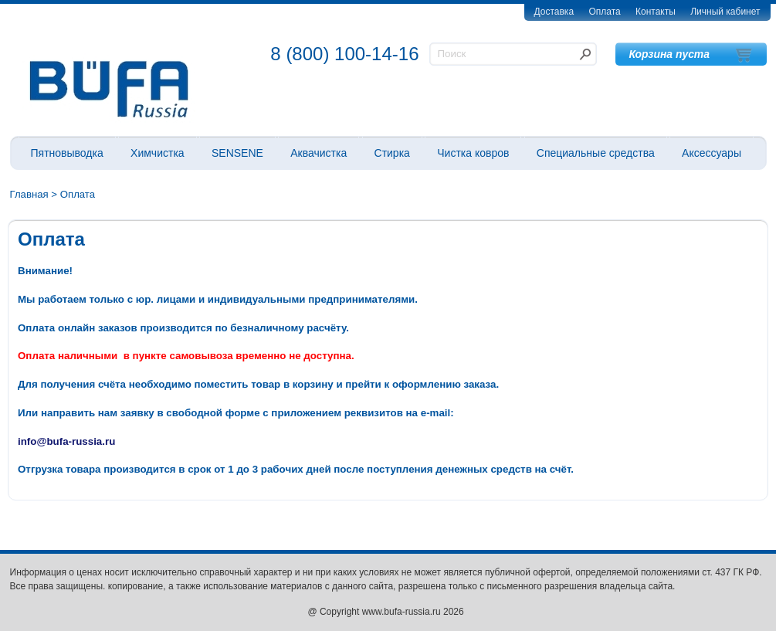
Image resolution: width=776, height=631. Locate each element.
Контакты (655, 11)
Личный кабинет (725, 11)
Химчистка (157, 153)
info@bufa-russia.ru (66, 441)
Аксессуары (711, 153)
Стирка (392, 153)
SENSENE (237, 153)
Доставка (554, 11)
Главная (29, 194)
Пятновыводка (67, 153)
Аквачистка (318, 153)
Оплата (604, 11)
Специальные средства (596, 153)
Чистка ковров (473, 153)
